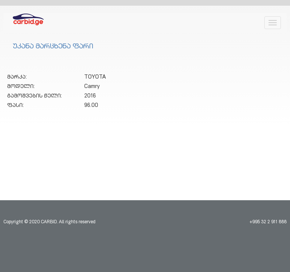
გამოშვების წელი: (34, 96)
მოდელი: (21, 87)
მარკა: (17, 77)
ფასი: (15, 105)
